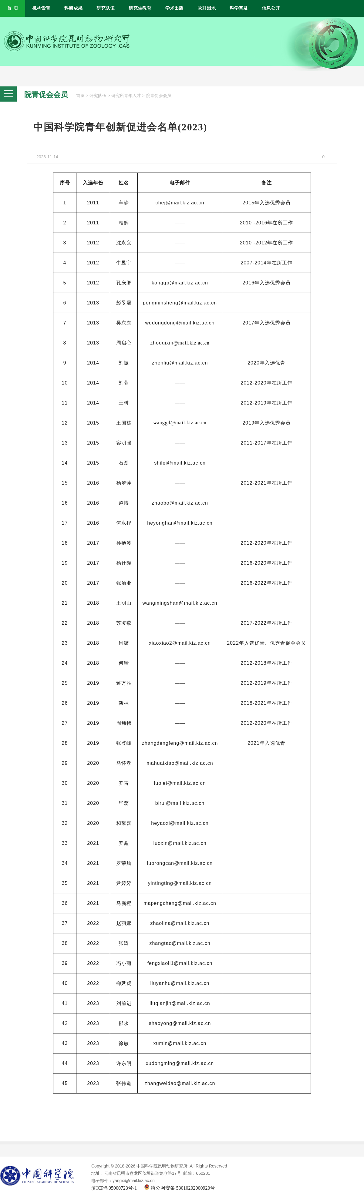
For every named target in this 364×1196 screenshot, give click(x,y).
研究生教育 (140, 8)
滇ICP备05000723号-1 (114, 1188)
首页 (80, 95)
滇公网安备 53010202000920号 (179, 1188)
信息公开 (271, 8)
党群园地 (206, 8)
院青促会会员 (158, 95)
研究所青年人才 (126, 95)
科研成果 (73, 8)
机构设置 (41, 8)
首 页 (12, 8)
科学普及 (239, 8)
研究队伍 (105, 8)
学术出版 (174, 8)
